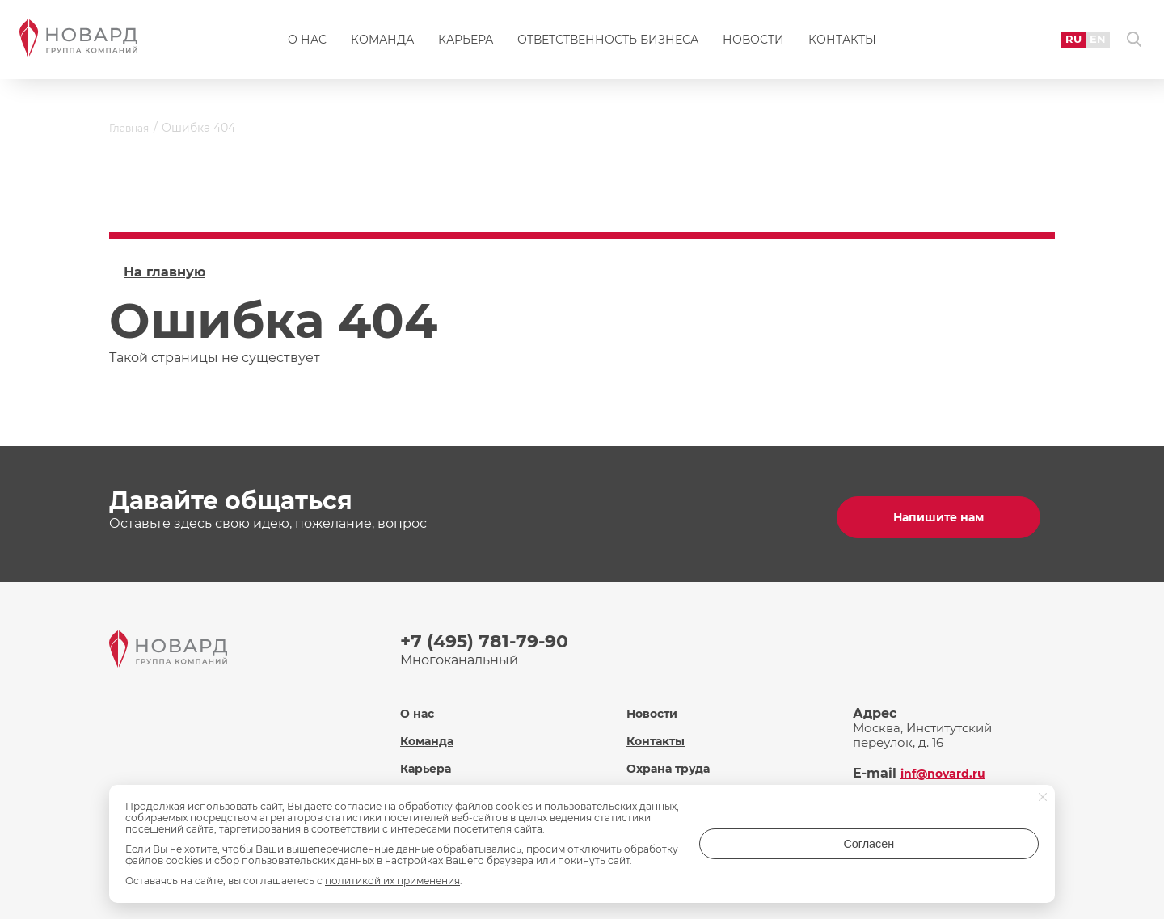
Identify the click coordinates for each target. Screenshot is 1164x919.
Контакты (842, 45)
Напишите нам (945, 511)
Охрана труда (670, 752)
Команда (382, 45)
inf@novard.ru (948, 757)
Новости (753, 45)
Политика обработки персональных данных (701, 787)
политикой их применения (392, 881)
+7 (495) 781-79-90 (491, 635)
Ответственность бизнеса (607, 45)
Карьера (465, 45)
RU (1057, 44)
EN (1084, 44)
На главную (164, 272)
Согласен (974, 849)
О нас (307, 45)
